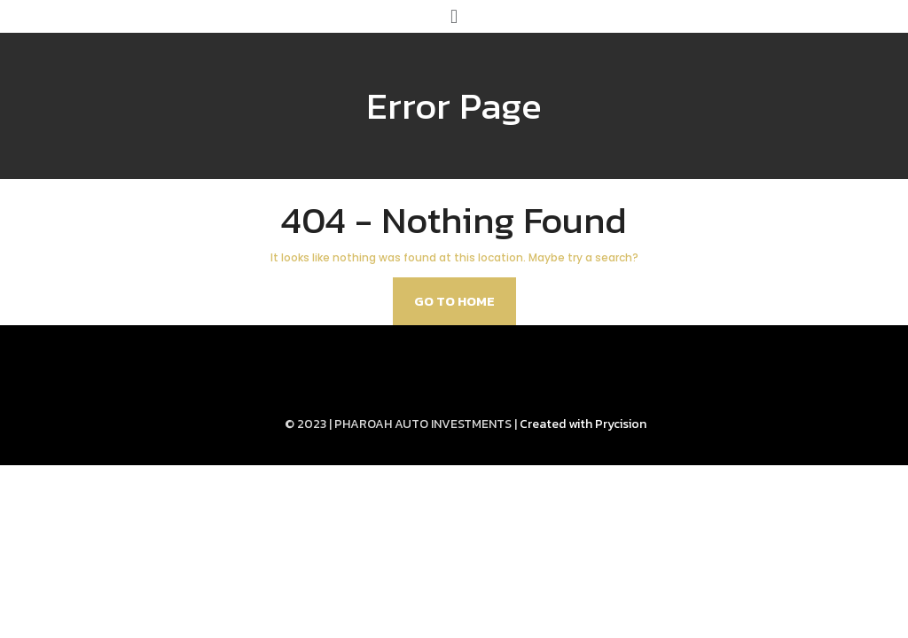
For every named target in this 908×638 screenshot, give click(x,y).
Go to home (454, 301)
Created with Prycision (583, 424)
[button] (453, 16)
